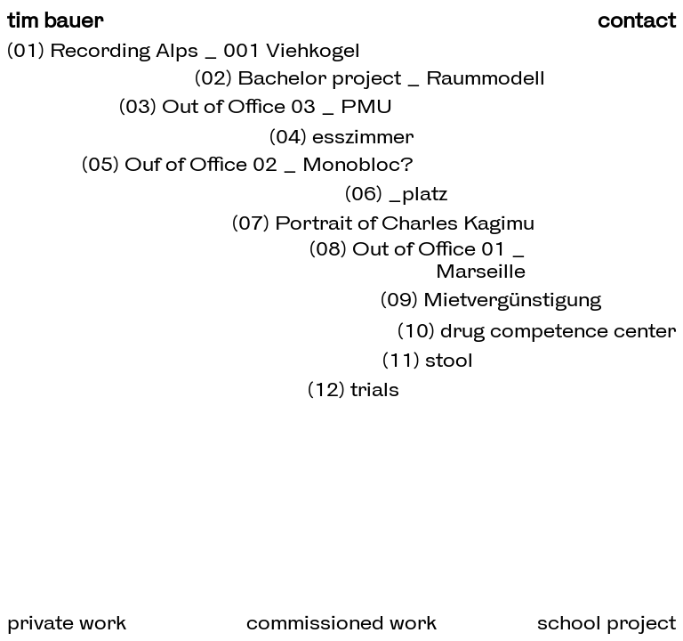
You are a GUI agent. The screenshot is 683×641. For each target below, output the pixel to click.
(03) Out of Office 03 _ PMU (255, 106)
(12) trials (353, 389)
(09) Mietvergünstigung (491, 299)
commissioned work (341, 622)
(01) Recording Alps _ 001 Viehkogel (183, 49)
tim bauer (55, 20)
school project (606, 622)
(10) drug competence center (537, 330)
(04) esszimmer (341, 136)
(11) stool (427, 359)
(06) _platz (396, 193)
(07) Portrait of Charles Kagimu (383, 222)
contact (637, 20)
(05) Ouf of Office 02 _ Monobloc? (248, 163)
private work (66, 622)
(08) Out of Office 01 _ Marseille (417, 259)
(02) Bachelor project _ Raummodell (370, 77)
